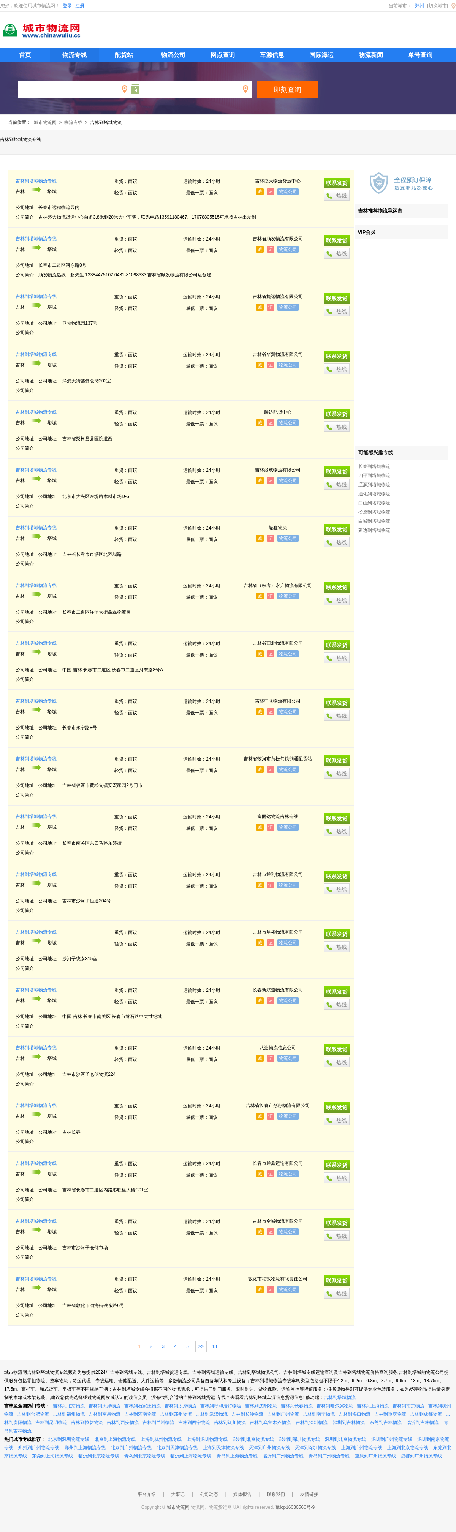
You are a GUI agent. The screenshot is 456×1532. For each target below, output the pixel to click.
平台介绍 (147, 1494)
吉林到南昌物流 (104, 1414)
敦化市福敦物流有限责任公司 (277, 1278)
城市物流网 (45, 122)
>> (201, 1346)
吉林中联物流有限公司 (278, 701)
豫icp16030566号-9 (295, 1507)
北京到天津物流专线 (177, 1447)
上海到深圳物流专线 (207, 1439)
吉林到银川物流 (230, 1422)
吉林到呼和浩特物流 (220, 1405)
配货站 (124, 55)
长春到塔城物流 (374, 466)
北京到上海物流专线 (115, 1439)
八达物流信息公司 (278, 1047)
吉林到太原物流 (180, 1405)
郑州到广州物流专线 (38, 1447)
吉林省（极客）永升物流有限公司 (278, 585)
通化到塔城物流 (374, 493)
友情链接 (309, 1494)
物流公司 (173, 55)
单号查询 (420, 55)
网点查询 (223, 55)
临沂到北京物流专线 (98, 1456)
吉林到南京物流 (408, 1405)
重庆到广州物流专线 (375, 1456)
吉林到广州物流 (283, 1414)
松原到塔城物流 (374, 512)
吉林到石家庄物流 (142, 1405)
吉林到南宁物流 (319, 1414)
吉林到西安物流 (123, 1422)
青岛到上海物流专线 (237, 1456)
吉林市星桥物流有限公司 (278, 932)
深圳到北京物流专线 (345, 1439)
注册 (79, 5)
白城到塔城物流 (374, 521)
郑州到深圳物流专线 (299, 1439)
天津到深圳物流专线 (315, 1447)
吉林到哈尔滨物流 (335, 1405)
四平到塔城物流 (374, 475)
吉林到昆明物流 (51, 1422)
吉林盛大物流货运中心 (278, 181)
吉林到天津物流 (104, 1405)
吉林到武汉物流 (212, 1414)
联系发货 (336, 183)
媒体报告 (242, 1494)
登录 (67, 5)
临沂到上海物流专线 (190, 1456)
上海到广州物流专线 (361, 1447)
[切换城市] (437, 5)
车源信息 (272, 55)
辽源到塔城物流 (374, 484)
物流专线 (74, 55)
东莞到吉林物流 (386, 1422)
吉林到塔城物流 (340, 1397)
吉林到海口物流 (354, 1414)
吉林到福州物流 (69, 1414)
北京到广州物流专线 (131, 1447)
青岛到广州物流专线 (329, 1456)
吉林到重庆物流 (390, 1414)
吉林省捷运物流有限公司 (278, 296)
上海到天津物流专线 (223, 1447)
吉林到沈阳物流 (261, 1405)
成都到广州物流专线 (421, 1456)
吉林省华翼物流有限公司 (278, 354)
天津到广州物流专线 (269, 1447)
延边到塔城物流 (374, 530)
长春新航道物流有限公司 (278, 990)
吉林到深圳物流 (312, 1422)
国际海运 (321, 55)
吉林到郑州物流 (176, 1414)
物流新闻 (371, 55)
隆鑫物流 (278, 527)
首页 (25, 55)
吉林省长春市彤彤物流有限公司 (278, 1105)
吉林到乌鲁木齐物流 (270, 1422)
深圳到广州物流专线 (391, 1439)
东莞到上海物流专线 (52, 1456)
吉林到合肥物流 (33, 1414)
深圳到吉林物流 (349, 1422)
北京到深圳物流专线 (68, 1439)
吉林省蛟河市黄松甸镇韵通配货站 (278, 758)
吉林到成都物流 (426, 1414)
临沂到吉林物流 (423, 1422)
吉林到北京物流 (69, 1405)
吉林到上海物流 (373, 1405)
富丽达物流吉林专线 (277, 816)
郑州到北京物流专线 (253, 1439)
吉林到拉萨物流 (87, 1422)
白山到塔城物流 (374, 503)
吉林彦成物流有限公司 (278, 470)
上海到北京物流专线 (407, 1447)
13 (214, 1346)
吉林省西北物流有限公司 (278, 643)
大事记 (178, 1494)
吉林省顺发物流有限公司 (278, 238)
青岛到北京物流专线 (144, 1456)
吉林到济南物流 (140, 1414)
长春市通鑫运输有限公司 (278, 1163)
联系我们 (276, 1494)
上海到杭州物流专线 (161, 1439)
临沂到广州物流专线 (283, 1456)
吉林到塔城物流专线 (36, 181)
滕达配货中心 (277, 412)
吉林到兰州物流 (158, 1422)
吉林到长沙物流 (247, 1414)
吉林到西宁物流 (194, 1422)
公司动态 (209, 1494)
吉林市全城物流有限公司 (278, 1221)
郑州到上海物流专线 (85, 1447)
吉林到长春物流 (297, 1405)
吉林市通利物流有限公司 (278, 874)
